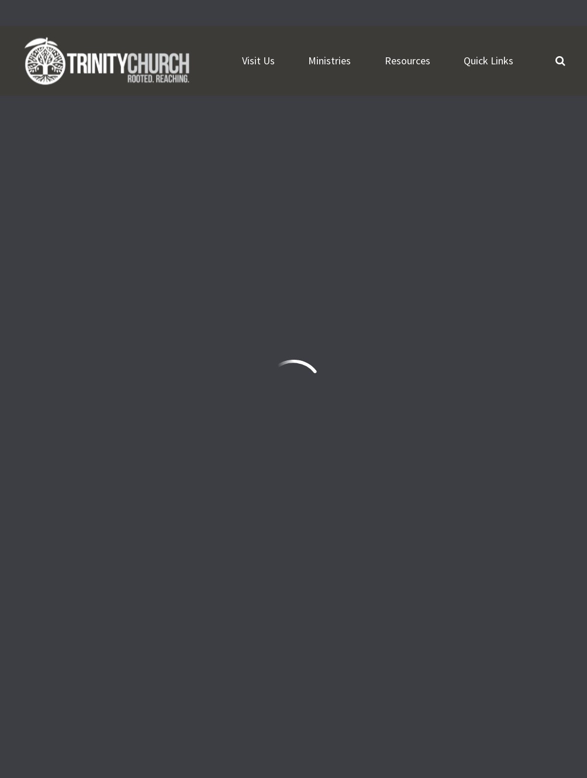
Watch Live (63, 676)
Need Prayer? (166, 676)
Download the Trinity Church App (391, 655)
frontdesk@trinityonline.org (87, 583)
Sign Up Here (347, 627)
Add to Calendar (100, 171)
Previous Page (491, 334)
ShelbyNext (540, 721)
